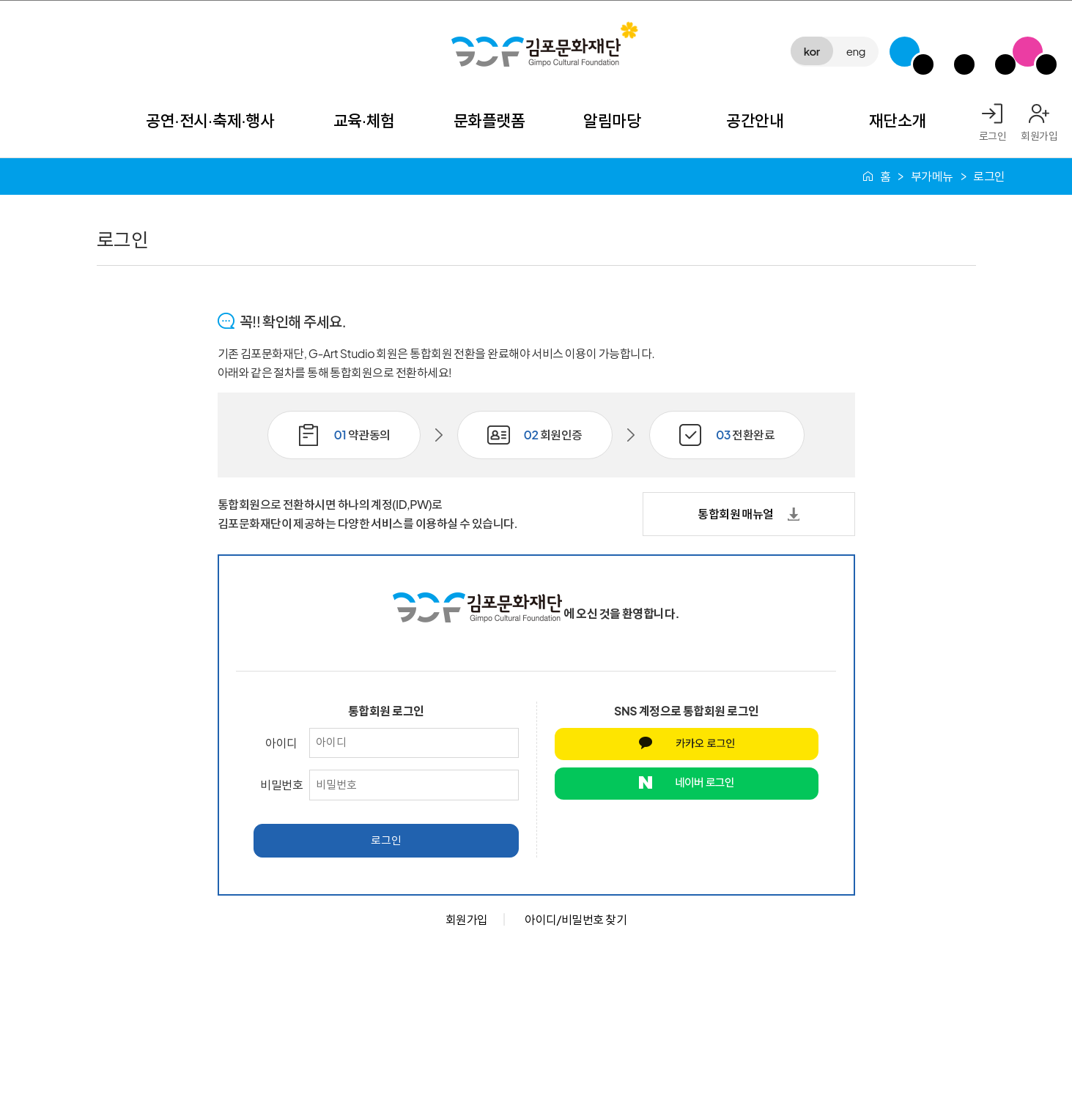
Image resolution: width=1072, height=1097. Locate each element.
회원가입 (1039, 135)
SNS (1028, 52)
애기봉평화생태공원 (987, 52)
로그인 (993, 135)
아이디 (281, 743)
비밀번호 (281, 784)
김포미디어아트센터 (946, 52)
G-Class (905, 52)
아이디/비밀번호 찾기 (575, 919)
